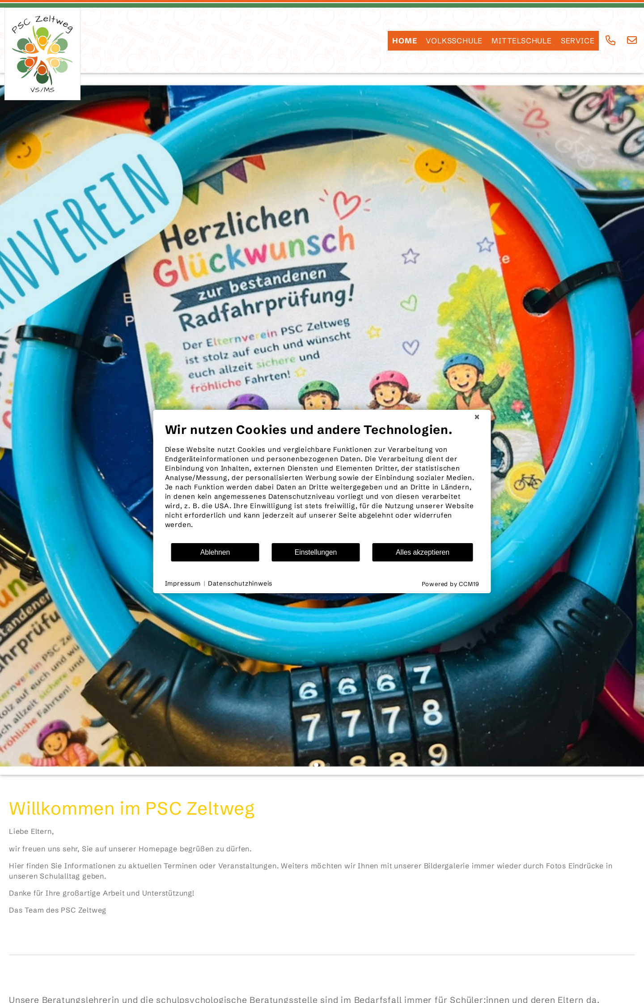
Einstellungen (316, 552)
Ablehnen (215, 552)
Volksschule (454, 40)
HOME (404, 40)
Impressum (183, 583)
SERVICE (578, 40)
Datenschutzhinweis (240, 583)
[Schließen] (477, 417)
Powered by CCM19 (450, 583)
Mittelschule (521, 40)
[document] (322, 482)
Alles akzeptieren (422, 552)
